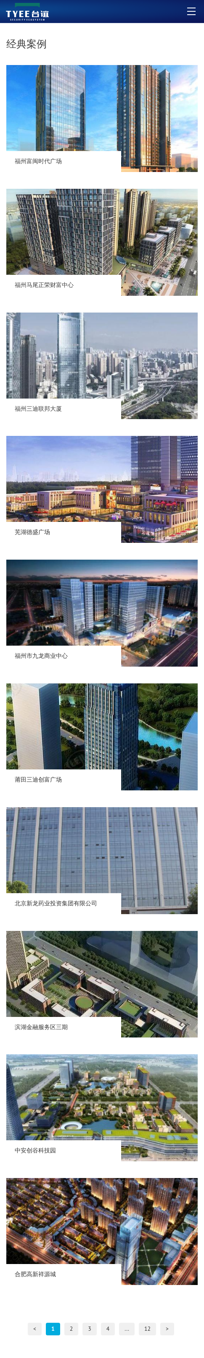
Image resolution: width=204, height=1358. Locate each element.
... (127, 1328)
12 (147, 1328)
